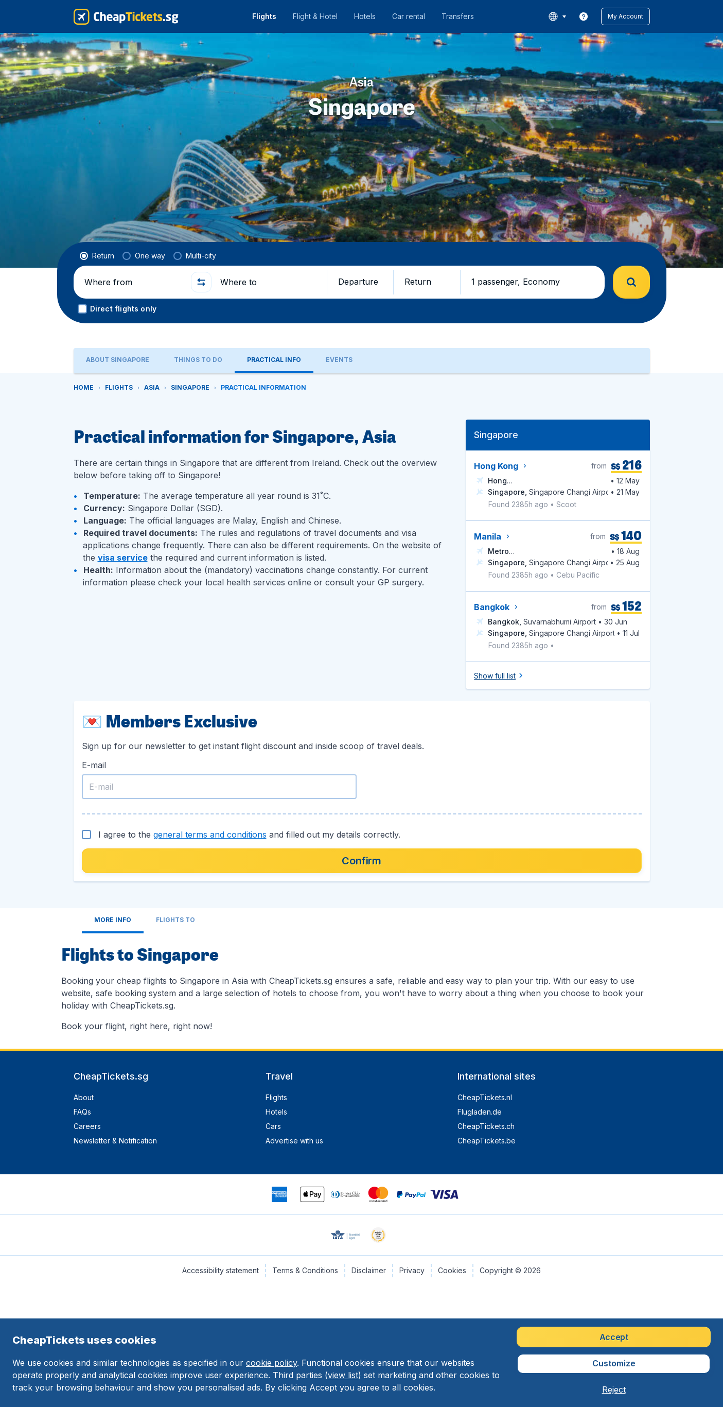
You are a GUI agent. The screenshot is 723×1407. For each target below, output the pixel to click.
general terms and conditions (210, 834)
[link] (583, 16)
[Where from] (133, 282)
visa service (123, 557)
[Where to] (269, 282)
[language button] (557, 16)
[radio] (97, 256)
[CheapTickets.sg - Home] (126, 16)
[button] (625, 16)
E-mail (94, 765)
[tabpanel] (361, 711)
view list (343, 1375)
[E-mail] (219, 786)
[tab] (118, 360)
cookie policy (271, 1363)
